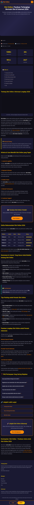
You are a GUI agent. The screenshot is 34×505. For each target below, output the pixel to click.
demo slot (14, 309)
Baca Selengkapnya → (17, 432)
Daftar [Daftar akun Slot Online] (21, 502)
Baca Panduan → (17, 218)
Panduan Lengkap (8, 83)
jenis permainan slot (9, 183)
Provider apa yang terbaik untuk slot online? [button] (11, 393)
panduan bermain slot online (24, 368)
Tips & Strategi (4, 483)
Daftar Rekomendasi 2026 (10, 77)
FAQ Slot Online (7, 415)
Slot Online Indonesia (27, 452)
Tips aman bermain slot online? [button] (8, 389)
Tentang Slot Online (9, 72)
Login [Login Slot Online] (13, 502)
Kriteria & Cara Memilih (9, 74)
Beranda (3, 40)
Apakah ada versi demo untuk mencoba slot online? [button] (13, 386)
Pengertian (3, 481)
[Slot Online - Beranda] (5, 2)
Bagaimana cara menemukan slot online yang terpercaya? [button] (14, 382)
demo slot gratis (16, 130)
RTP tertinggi (24, 311)
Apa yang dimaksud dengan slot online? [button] (10, 378)
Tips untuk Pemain (9, 81)
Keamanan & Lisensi (9, 79)
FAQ (6, 85)
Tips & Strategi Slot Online (9, 410)
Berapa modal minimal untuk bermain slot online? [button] (12, 397)
